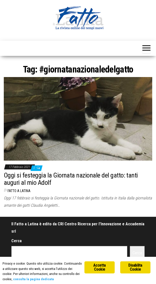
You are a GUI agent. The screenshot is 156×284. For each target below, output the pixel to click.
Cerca (16, 240)
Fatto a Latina (19, 191)
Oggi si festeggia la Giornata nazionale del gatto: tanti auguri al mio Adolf (71, 178)
